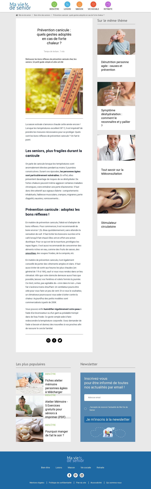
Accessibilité (96, 483)
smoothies (31, 253)
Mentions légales (37, 483)
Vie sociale (86, 467)
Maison (71, 467)
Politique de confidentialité (60, 483)
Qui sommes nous (114, 483)
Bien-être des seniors (42, 15)
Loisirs (59, 467)
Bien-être (45, 467)
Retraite (100, 467)
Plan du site (81, 483)
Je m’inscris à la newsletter (108, 419)
